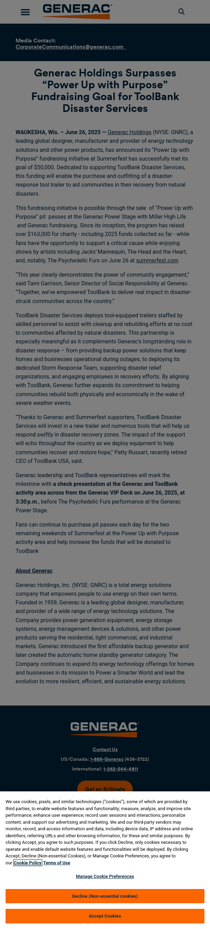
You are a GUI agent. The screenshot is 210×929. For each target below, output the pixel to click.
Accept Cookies (105, 916)
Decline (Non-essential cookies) (105, 896)
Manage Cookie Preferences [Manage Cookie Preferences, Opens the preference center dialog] (105, 876)
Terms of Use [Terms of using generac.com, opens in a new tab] (56, 862)
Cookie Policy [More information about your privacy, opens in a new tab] (28, 862)
